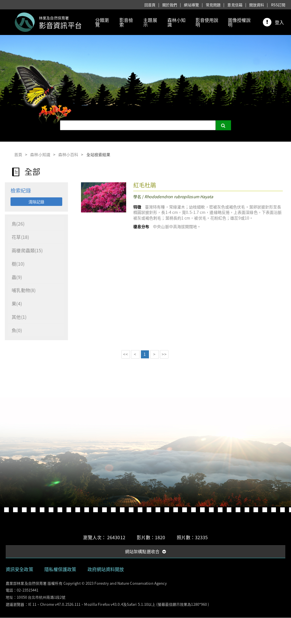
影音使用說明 (207, 22)
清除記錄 (36, 201)
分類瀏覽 (102, 22)
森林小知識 (176, 22)
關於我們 (169, 5)
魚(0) (17, 330)
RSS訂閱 (278, 5)
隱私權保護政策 (60, 569)
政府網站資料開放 (106, 569)
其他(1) (19, 317)
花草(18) (20, 237)
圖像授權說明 (239, 22)
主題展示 (150, 22)
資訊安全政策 (19, 569)
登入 (279, 22)
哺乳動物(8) (24, 290)
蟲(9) (17, 277)
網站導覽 (191, 5)
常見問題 (213, 5)
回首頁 (149, 5)
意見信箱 (234, 5)
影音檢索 (126, 22)
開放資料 (256, 5)
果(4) (17, 304)
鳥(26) (18, 223)
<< (125, 354)
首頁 (18, 154)
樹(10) (18, 264)
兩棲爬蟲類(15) (27, 250)
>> (164, 354)
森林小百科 (68, 154)
